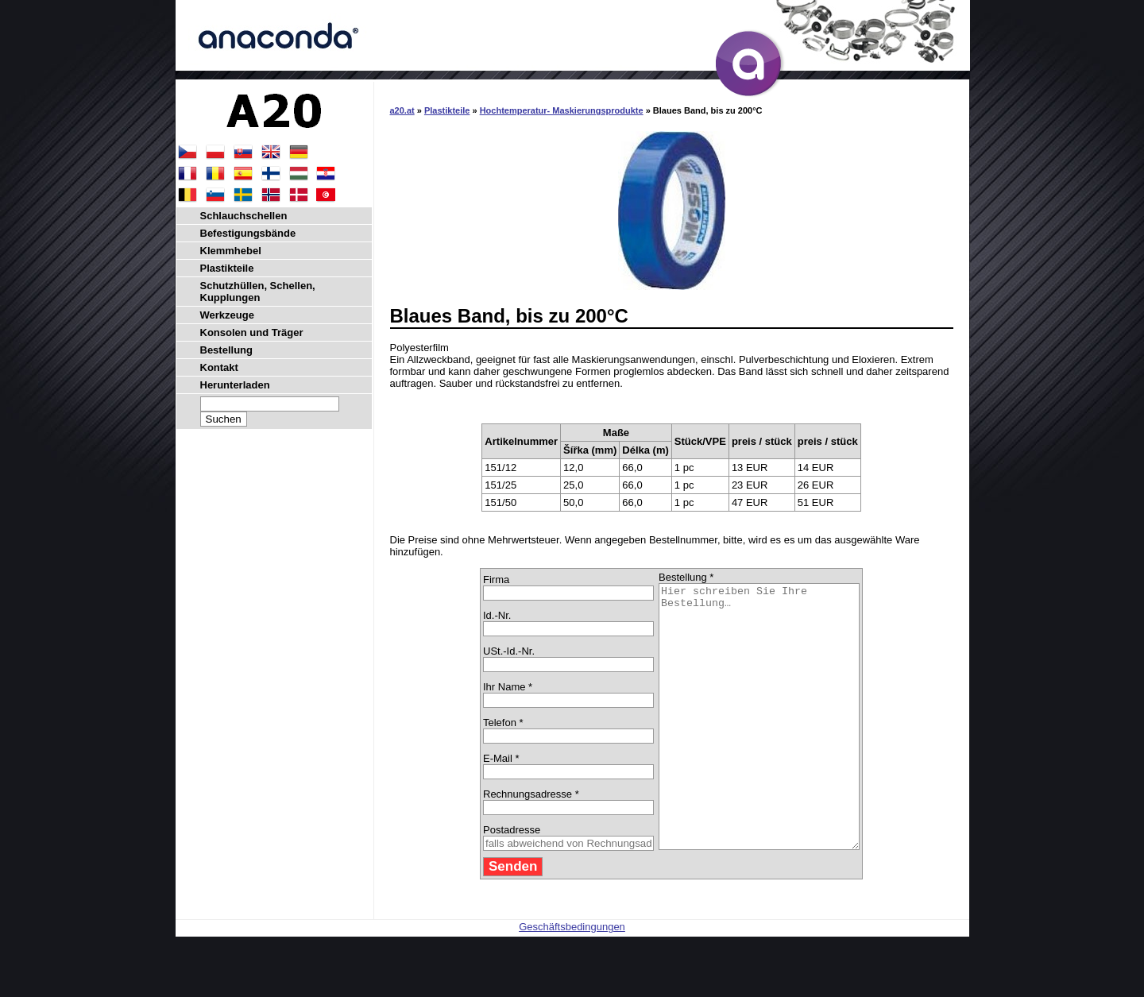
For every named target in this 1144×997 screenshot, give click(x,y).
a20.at (402, 110)
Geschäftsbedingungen (572, 979)
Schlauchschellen (244, 216)
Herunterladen (235, 385)
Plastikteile (447, 110)
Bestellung (226, 350)
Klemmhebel (230, 251)
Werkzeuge (227, 315)
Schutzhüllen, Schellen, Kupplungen (257, 291)
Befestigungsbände (248, 233)
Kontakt (219, 367)
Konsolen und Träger (251, 332)
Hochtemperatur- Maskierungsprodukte (562, 110)
